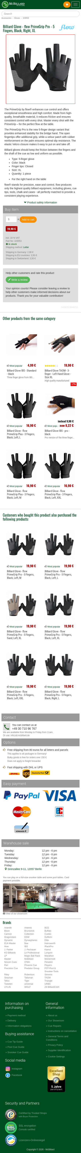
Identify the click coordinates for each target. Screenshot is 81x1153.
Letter (26, 247)
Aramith (8, 927)
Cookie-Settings (56, 1056)
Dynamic (8, 940)
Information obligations (20, 1026)
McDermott (50, 959)
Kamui (48, 949)
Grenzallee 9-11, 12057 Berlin (23, 869)
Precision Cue (11, 968)
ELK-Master (10, 943)
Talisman (28, 977)
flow (26, 943)
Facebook (13, 1075)
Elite (47, 940)
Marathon (49, 956)
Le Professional (31, 952)
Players (48, 965)
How (6, 946)
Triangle (48, 981)
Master (7, 959)
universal (28, 984)
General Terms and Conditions (57, 1038)
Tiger (26, 981)
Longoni (48, 952)
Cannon (8, 934)
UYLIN (7, 987)
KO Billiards (10, 952)
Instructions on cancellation (62, 1031)
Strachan (8, 977)
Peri (6, 965)
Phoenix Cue (30, 965)
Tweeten (8, 984)
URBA (48, 984)
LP (5, 956)
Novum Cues (10, 962)
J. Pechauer (30, 949)
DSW (27, 937)
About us (52, 1015)
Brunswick (29, 931)
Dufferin (48, 937)
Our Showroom (56, 1020)
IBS (26, 946)
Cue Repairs (54, 1026)
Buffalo (48, 931)
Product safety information (40, 202)
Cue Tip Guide (15, 1041)
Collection (29, 934)
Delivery (12, 1020)
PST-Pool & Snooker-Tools (51, 970)
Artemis (28, 927)
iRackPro (49, 946)
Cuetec (48, 934)
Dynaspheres (30, 940)
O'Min (27, 962)
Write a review (17, 279)
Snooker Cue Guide (18, 1052)
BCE (47, 927)
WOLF (27, 987)
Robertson (29, 974)
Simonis (48, 974)
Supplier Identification (59, 1050)
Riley (6, 974)
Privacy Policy (55, 1045)
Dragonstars (10, 937)
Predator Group (31, 968)
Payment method (16, 1015)
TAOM (48, 977)
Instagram (13, 1069)
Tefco (6, 981)
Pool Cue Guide (16, 1047)
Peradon (49, 962)
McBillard (28, 959)
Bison (7, 931)
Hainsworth (50, 943)
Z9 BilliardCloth (52, 987)
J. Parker (8, 949)
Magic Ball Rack (32, 956)
